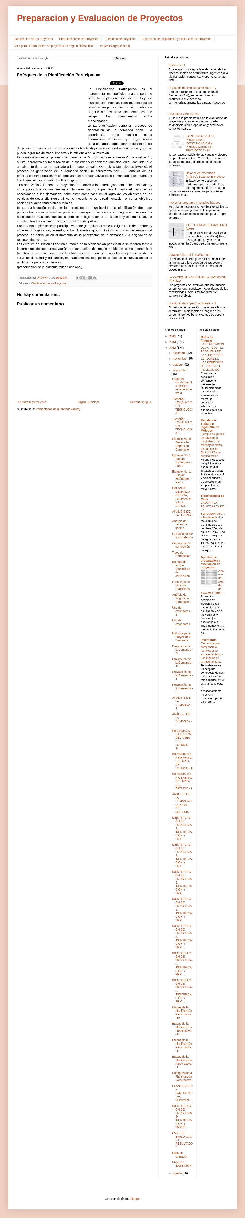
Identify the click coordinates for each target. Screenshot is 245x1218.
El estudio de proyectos (120, 39)
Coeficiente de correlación (181, 545)
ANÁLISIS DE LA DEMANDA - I (182, 719)
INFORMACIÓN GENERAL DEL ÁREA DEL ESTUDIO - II (182, 761)
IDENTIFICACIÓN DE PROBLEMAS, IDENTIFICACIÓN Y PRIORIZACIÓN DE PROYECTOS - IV (200, 143)
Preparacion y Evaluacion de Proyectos (100, 18)
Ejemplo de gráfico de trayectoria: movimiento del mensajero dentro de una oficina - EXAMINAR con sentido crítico (212, 445)
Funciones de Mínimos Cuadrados (181, 585)
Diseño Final (177, 65)
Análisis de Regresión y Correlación (181, 598)
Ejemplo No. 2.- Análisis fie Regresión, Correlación (182, 444)
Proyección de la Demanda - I (182, 688)
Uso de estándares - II (182, 611)
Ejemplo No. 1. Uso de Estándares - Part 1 (182, 477)
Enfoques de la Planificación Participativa (182, 1076)
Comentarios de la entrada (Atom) (58, 409)
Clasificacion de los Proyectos (33, 39)
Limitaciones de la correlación (182, 535)
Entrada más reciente (32, 402)
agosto (177, 1173)
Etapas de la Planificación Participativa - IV (182, 1013)
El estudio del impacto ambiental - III (192, 303)
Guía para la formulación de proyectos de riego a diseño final (54, 46)
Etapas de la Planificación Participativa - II (182, 1045)
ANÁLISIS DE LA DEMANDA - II (182, 703)
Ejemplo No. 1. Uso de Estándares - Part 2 (182, 460)
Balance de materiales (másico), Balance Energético (205, 174)
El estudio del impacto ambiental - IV (192, 87)
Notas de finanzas (207, 338)
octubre (178, 364)
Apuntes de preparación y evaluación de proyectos (210, 562)
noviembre (180, 358)
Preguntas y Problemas (184, 113)
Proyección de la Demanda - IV (182, 650)
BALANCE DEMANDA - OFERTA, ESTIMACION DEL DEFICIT (182, 496)
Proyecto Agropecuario (115, 46)
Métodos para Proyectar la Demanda (181, 637)
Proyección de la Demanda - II (182, 675)
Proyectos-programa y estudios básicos (194, 202)
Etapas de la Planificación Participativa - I (182, 1062)
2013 (173, 347)
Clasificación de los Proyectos (78, 39)
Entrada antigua (140, 402)
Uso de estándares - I (182, 624)
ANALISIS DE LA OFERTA (181, 513)
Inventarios (209, 640)
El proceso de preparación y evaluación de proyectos (176, 39)
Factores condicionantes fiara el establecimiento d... (182, 386)
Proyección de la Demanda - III (182, 662)
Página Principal (88, 402)
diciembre (179, 353)
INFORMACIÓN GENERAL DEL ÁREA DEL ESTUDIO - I (182, 781)
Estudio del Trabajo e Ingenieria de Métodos (210, 425)
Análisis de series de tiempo (179, 524)
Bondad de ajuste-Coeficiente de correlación (181, 569)
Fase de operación (180, 1154)
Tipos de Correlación (181, 554)
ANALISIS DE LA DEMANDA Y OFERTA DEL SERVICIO (182, 803)
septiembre (180, 370)
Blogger (134, 1198)
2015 (173, 336)
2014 (173, 342)
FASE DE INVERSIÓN (182, 1163)
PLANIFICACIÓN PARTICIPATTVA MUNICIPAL (182, 1093)
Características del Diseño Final (189, 254)
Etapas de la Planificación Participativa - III (182, 1029)
